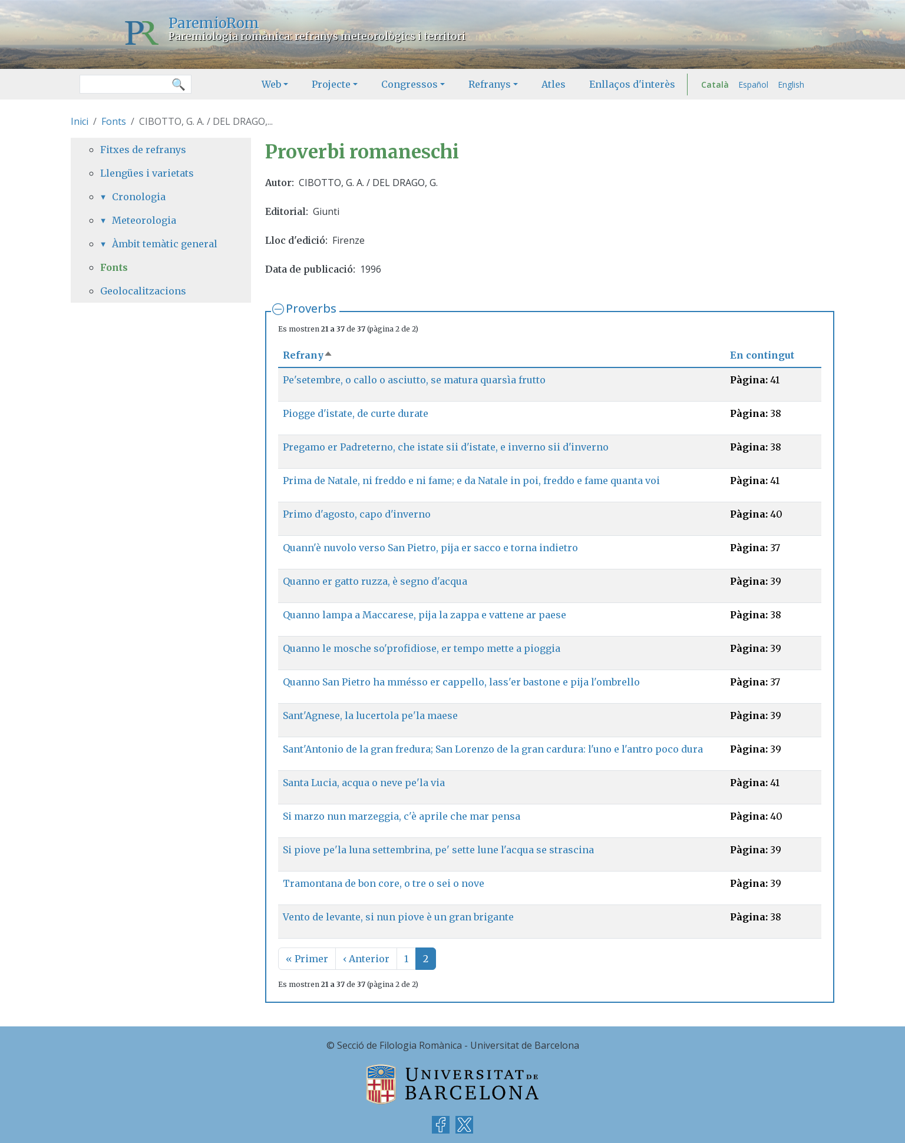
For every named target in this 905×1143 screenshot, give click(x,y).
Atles (553, 84)
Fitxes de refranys (143, 149)
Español (753, 84)
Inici (79, 121)
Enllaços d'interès (632, 84)
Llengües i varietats (147, 173)
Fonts (113, 121)
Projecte (331, 84)
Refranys (489, 84)
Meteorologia (144, 220)
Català (715, 84)
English (791, 84)
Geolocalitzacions (143, 291)
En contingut (762, 355)
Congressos (409, 84)
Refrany (308, 355)
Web (271, 84)
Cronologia (139, 197)
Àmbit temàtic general (164, 244)
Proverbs (311, 308)
